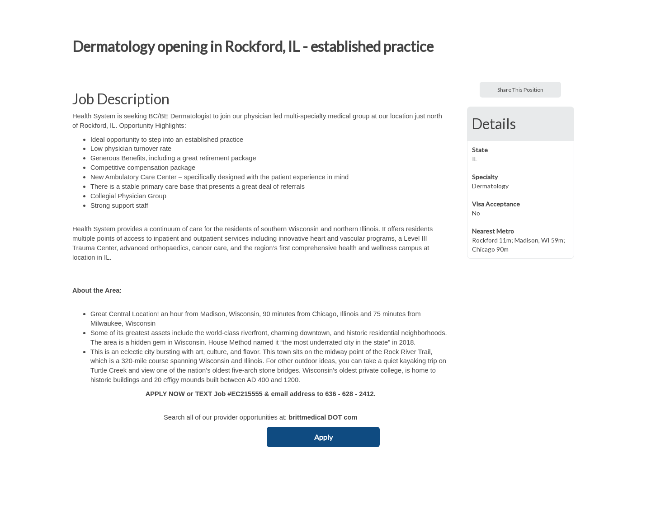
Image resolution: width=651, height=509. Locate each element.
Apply (323, 437)
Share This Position (520, 89)
